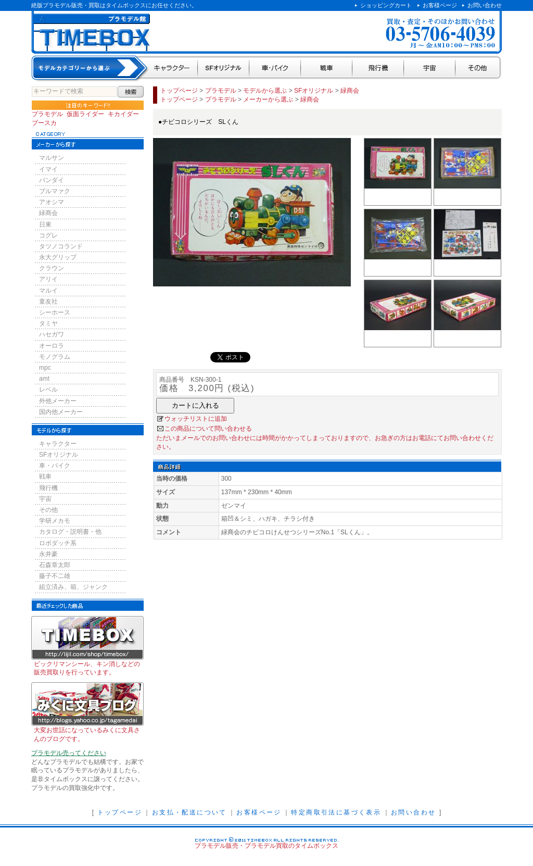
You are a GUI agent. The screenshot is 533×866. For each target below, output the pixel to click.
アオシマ (51, 202)
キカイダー (123, 114)
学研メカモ (54, 520)
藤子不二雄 (54, 576)
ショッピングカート (386, 5)
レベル (48, 389)
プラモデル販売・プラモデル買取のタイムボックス (266, 845)
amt (44, 378)
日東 (45, 224)
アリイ (48, 279)
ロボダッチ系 (58, 543)
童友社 (48, 301)
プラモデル (47, 114)
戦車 (326, 68)
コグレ (48, 235)
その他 (478, 68)
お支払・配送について (189, 812)
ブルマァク (54, 191)
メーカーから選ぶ (268, 99)
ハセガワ (51, 334)
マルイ (48, 290)
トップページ (179, 90)
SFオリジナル (223, 68)
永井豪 (48, 554)
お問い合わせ (484, 5)
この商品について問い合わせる (208, 428)
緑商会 (48, 213)
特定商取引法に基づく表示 (336, 812)
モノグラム (54, 356)
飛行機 (378, 68)
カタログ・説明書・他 (70, 531)
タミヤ (48, 323)
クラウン (51, 268)
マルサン (51, 157)
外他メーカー (58, 401)
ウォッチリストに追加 (195, 418)
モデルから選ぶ (265, 90)
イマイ (48, 169)
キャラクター (172, 68)
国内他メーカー (61, 412)
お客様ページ (440, 5)
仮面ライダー (85, 114)
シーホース (54, 312)
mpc (45, 367)
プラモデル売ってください (68, 753)
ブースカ (44, 123)
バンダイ (51, 180)
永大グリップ (58, 257)
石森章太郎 (54, 565)
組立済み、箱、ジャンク (73, 587)
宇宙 (429, 68)
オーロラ (51, 345)
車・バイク (275, 68)
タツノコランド (61, 246)
